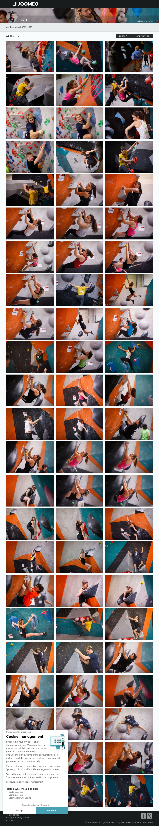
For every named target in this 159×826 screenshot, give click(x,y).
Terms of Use (12, 814)
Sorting (143, 36)
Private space (145, 21)
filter (124, 36)
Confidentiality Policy (17, 817)
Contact (10, 820)
